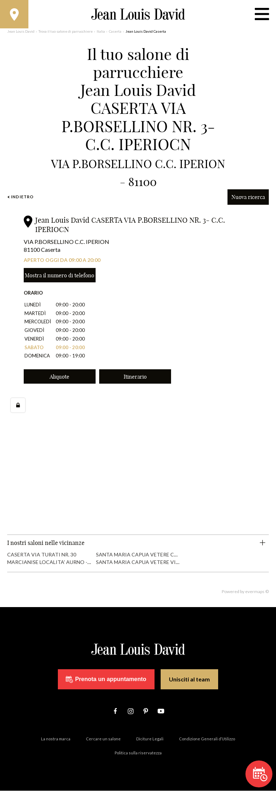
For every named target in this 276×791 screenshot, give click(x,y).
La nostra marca (55, 739)
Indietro (20, 197)
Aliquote (59, 376)
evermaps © (257, 592)
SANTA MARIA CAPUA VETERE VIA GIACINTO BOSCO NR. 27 (169, 562)
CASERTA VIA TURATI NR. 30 (41, 554)
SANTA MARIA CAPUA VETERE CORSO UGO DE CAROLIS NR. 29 (172, 554)
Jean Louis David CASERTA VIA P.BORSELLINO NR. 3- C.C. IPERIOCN (130, 225)
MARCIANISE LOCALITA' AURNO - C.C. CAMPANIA (66, 562)
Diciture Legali (150, 739)
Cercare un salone (103, 739)
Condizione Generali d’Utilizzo (207, 739)
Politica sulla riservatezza (138, 753)
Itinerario (135, 376)
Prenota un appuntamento (106, 679)
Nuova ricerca (248, 197)
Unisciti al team (189, 679)
